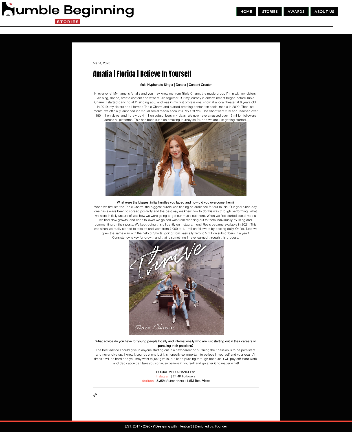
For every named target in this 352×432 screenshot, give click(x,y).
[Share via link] (95, 395)
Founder (221, 426)
